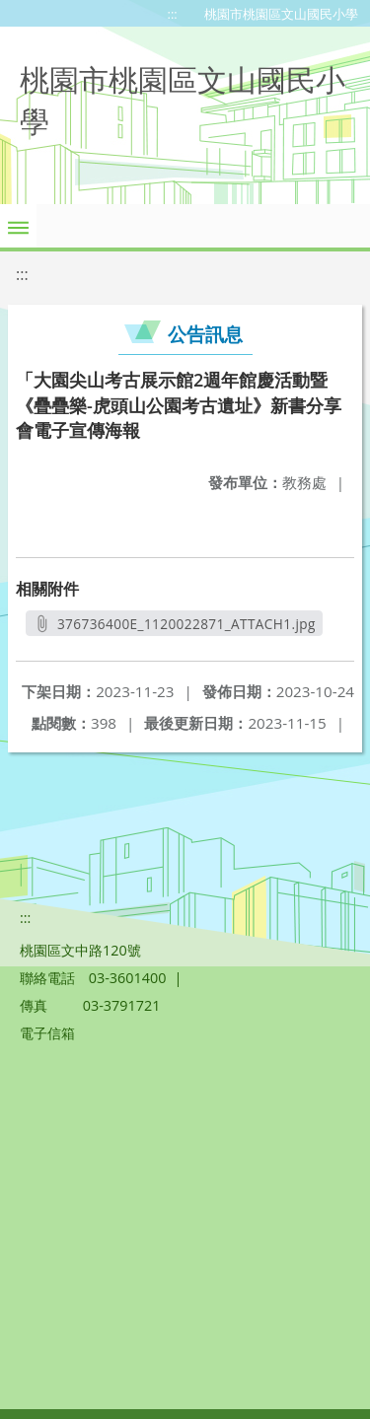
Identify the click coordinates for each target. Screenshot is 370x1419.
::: (173, 14)
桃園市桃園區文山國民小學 (281, 14)
